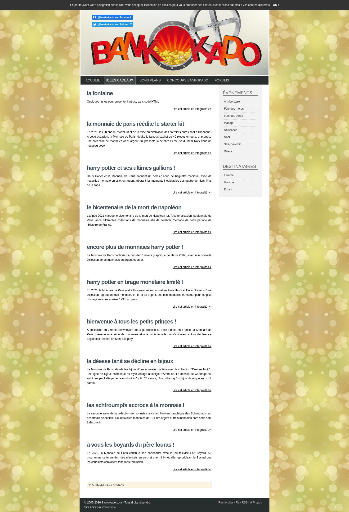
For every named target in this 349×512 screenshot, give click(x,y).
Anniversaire (232, 101)
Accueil (92, 80)
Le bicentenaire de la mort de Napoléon (134, 207)
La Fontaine (100, 93)
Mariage (229, 123)
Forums (222, 80)
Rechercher (226, 502)
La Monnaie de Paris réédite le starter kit (135, 124)
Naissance (230, 130)
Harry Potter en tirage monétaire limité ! (135, 282)
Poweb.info (109, 507)
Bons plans (150, 80)
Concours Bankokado (187, 80)
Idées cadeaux (119, 80)
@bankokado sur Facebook (115, 17)
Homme (229, 182)
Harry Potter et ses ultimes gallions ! (131, 168)
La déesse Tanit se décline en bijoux (130, 361)
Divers (228, 151)
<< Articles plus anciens (106, 484)
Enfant (228, 189)
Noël (227, 137)
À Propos (256, 502)
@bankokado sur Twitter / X (115, 24)
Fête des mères (234, 108)
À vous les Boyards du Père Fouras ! (130, 444)
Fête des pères (233, 115)
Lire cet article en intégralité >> (192, 109)
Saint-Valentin (233, 144)
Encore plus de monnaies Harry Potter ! (135, 247)
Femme (229, 175)
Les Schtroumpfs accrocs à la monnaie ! (135, 405)
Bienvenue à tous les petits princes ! (131, 321)
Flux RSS (242, 502)
